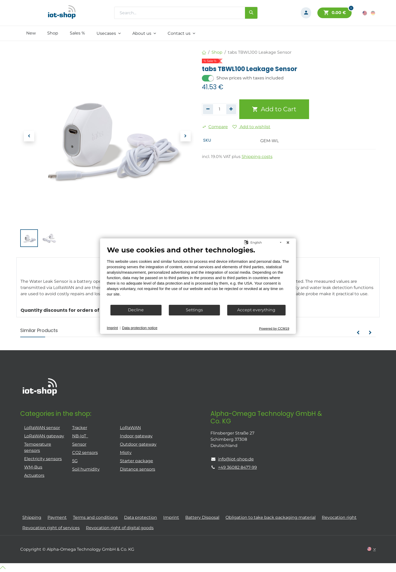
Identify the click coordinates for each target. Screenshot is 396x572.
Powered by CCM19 (274, 328)
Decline (136, 309)
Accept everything (256, 309)
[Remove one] (208, 109)
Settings (194, 309)
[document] (198, 274)
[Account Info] (306, 12)
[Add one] (231, 109)
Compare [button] (215, 126)
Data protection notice (139, 328)
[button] (29, 136)
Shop (216, 52)
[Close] (288, 242)
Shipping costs (257, 156)
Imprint (112, 328)
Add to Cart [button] (274, 109)
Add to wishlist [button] (251, 126)
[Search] (251, 12)
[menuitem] (31, 33)
